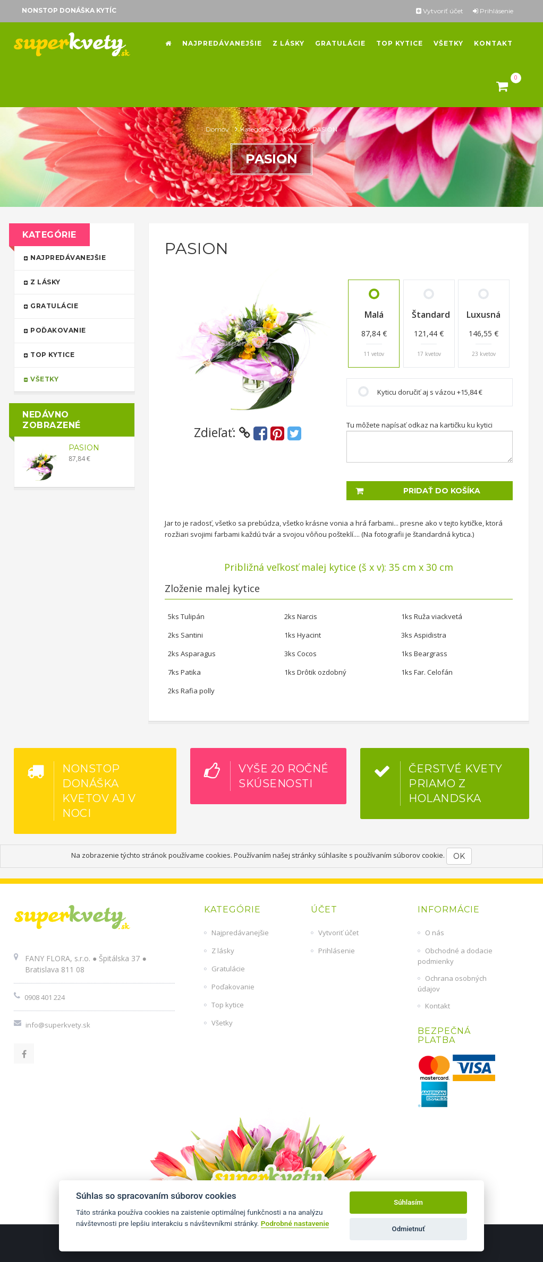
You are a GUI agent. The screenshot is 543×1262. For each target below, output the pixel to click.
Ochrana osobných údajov (452, 983)
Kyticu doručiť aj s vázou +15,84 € (429, 392)
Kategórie (255, 129)
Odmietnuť (408, 1229)
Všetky (292, 129)
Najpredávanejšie (69, 257)
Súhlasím (408, 1202)
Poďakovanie (69, 329)
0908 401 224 (44, 997)
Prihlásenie (493, 11)
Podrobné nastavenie (295, 1223)
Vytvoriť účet (439, 11)
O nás (434, 932)
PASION (84, 447)
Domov (218, 129)
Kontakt (437, 1006)
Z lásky (69, 281)
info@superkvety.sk (58, 1025)
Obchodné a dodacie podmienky (455, 956)
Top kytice (69, 354)
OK (459, 856)
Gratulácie (69, 305)
